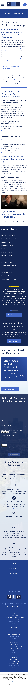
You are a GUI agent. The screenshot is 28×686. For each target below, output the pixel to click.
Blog (14, 578)
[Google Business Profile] (15, 591)
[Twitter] (12, 591)
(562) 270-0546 (14, 630)
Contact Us (14, 581)
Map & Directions (14, 621)
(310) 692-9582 (14, 644)
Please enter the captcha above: (10, 447)
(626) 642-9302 (14, 606)
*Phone (3, 415)
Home (14, 563)
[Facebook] (9, 591)
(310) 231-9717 (14, 615)
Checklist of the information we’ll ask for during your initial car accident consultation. (14, 66)
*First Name (4, 405)
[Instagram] (19, 591)
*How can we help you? (8, 435)
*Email (3, 420)
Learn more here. (16, 508)
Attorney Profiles (14, 568)
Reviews (14, 576)
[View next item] (20, 310)
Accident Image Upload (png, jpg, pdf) (12, 430)
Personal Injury (14, 571)
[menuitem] (14, 235)
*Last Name (4, 410)
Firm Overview (14, 566)
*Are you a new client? (7, 425)
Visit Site (14, 623)
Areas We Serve (13, 573)
